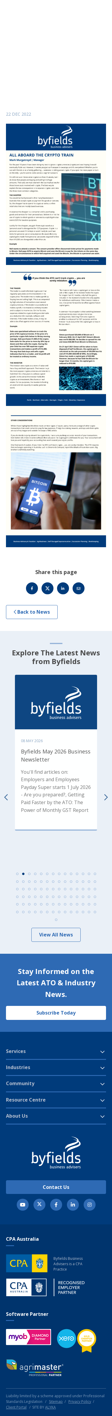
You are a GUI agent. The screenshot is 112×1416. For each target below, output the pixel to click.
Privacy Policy (79, 1401)
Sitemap (56, 1401)
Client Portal (16, 1407)
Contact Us (56, 1187)
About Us (17, 1116)
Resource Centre (26, 1099)
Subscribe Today (56, 1012)
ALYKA (50, 1407)
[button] (86, 22)
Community (20, 1083)
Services (16, 1051)
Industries (18, 1067)
